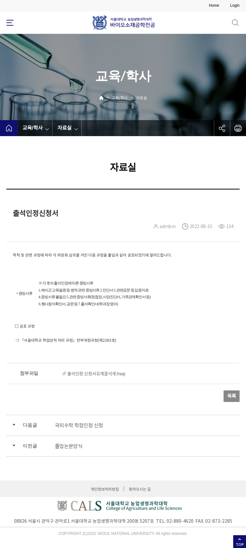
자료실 (141, 97)
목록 (231, 396)
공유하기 (222, 128)
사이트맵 (9, 23)
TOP (240, 544)
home (9, 128)
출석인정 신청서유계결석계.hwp (96, 374)
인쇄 (238, 128)
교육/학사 (119, 97)
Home (214, 5)
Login (235, 5)
